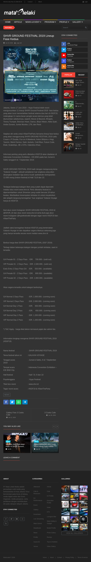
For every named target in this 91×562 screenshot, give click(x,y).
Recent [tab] (81, 75)
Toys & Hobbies (52, 542)
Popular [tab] (68, 75)
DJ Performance (38, 499)
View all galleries (74, 533)
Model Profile (51, 528)
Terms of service (83, 557)
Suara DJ (37, 542)
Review (49, 537)
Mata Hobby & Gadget (51, 522)
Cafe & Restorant (37, 492)
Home (45, 557)
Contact (30, 1)
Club (48, 491)
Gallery (36, 509)
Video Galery (51, 546)
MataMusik (37, 528)
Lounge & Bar (51, 516)
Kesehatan (37, 514)
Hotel (48, 507)
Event (35, 505)
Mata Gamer (38, 523)
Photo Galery (51, 533)
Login (85, 1)
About (40, 1)
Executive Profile (50, 502)
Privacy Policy (69, 557)
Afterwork (37, 487)
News (6, 395)
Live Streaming (39, 519)
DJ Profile (50, 496)
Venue (36, 546)
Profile (36, 537)
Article (49, 487)
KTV (48, 512)
